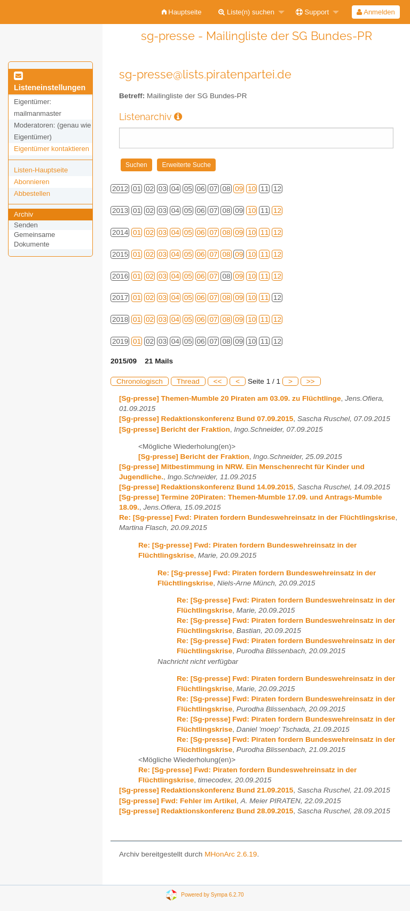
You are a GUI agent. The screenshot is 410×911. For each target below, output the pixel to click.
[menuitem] (181, 12)
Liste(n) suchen (246, 12)
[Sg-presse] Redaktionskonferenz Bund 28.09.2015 (206, 811)
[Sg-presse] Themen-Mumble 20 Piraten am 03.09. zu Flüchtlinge (230, 398)
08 (226, 232)
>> (310, 381)
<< (218, 381)
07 (213, 232)
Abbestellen (32, 193)
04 (175, 232)
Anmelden (376, 12)
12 (277, 211)
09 (239, 189)
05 (188, 232)
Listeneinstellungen (49, 82)
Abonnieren (32, 182)
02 (150, 232)
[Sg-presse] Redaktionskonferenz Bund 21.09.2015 (206, 790)
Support (312, 12)
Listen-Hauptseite (41, 170)
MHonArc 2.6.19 (230, 854)
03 (163, 232)
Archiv (23, 214)
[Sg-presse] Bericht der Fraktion (174, 429)
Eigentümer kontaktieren (51, 149)
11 (265, 232)
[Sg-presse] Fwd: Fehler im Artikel (177, 801)
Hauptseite (182, 12)
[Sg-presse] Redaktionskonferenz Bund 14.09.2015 (206, 487)
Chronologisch (139, 381)
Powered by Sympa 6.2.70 (212, 894)
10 (252, 189)
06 (201, 232)
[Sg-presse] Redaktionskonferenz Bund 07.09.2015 (206, 419)
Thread (188, 381)
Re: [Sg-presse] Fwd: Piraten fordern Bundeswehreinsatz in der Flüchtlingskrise (257, 517)
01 (137, 232)
